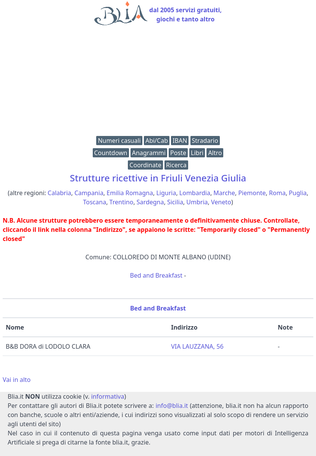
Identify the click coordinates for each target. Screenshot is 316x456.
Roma (277, 193)
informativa (107, 396)
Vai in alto (17, 379)
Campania (88, 193)
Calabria (59, 193)
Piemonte (252, 193)
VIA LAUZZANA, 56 (197, 346)
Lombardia (194, 193)
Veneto (221, 202)
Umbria (197, 202)
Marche (224, 193)
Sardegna (150, 202)
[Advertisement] (158, 82)
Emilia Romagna (129, 193)
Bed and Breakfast (156, 275)
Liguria (166, 193)
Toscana (94, 202)
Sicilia (175, 202)
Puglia (298, 193)
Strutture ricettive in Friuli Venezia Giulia (158, 177)
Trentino (122, 202)
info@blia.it (172, 405)
